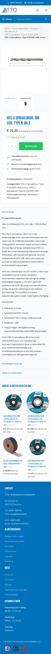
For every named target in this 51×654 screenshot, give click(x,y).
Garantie (9, 556)
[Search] (31, 19)
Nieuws (8, 584)
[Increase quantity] (16, 146)
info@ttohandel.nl (35, 2)
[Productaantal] (12, 146)
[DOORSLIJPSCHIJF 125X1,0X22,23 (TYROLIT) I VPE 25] (13, 402)
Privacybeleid (11, 594)
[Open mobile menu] (7, 19)
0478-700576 (16, 2)
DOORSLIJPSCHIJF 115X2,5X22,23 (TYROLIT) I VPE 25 (37, 463)
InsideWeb (32, 641)
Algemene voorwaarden (16, 589)
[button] (4, 69)
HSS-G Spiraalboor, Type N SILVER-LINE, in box (25, 37)
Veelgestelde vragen (14, 536)
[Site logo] (9, 10)
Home (7, 28)
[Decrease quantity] (8, 146)
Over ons (9, 574)
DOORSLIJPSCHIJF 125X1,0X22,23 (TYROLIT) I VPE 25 (12, 419)
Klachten (9, 561)
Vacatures (9, 579)
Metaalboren (10, 31)
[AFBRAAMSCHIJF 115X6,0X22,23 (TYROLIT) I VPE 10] (37, 402)
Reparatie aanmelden (14, 541)
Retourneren (10, 551)
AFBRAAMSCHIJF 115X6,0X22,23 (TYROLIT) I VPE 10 (37, 419)
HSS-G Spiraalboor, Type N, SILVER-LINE (21, 34)
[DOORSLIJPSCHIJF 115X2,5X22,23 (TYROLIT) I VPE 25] (37, 447)
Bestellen (31, 146)
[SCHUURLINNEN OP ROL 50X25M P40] (13, 447)
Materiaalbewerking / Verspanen (25, 28)
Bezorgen (9, 546)
